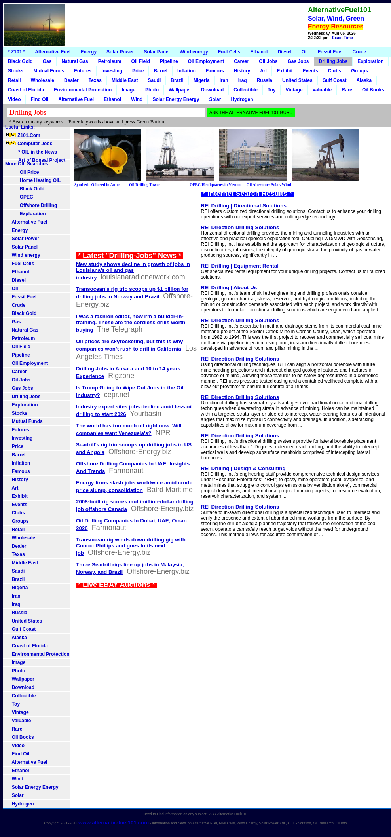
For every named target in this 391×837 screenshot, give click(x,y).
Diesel (284, 52)
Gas (47, 61)
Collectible (245, 90)
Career (241, 61)
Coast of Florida (26, 90)
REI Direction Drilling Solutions (240, 227)
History (242, 71)
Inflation (186, 71)
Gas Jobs (298, 61)
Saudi (154, 80)
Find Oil (39, 99)
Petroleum (109, 61)
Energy (88, 52)
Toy (271, 90)
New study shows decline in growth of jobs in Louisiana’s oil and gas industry (133, 271)
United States (297, 80)
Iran (224, 80)
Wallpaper (180, 90)
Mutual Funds (48, 71)
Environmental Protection (83, 90)
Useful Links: (20, 127)
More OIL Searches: (27, 164)
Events (310, 71)
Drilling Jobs (333, 61)
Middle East (125, 80)
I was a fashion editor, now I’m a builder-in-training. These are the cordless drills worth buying (130, 323)
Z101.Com (22, 135)
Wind (136, 99)
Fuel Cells (229, 52)
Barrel (160, 71)
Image (128, 90)
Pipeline (169, 61)
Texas (95, 80)
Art (263, 71)
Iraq (242, 80)
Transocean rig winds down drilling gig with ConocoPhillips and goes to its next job (131, 546)
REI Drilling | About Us (229, 287)
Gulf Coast (335, 80)
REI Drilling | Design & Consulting (243, 468)
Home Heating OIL (33, 180)
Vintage (293, 90)
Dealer (71, 80)
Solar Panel (156, 52)
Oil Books (373, 90)
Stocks (15, 71)
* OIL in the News (31, 152)
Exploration (370, 61)
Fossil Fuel (330, 52)
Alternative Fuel (52, 52)
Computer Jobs (28, 143)
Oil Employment (206, 61)
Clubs (334, 71)
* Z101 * (16, 52)
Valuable (322, 90)
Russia (264, 80)
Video (14, 99)
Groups (359, 71)
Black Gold (20, 61)
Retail (14, 80)
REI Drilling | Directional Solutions (244, 206)
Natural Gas (74, 61)
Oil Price (22, 172)
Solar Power (120, 52)
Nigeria (202, 80)
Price (138, 71)
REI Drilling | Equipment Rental (240, 266)
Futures (82, 71)
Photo (152, 90)
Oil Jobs (268, 61)
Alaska (364, 80)
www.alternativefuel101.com (113, 823)
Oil (305, 52)
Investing (111, 71)
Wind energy (194, 52)
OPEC (19, 197)
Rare (347, 90)
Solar (215, 99)
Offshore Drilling (31, 205)
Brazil (177, 80)
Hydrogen (242, 99)
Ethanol (259, 52)
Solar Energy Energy (175, 99)
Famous (215, 71)
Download (212, 90)
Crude (359, 52)
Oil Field (140, 61)
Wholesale (42, 80)
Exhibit (284, 71)
